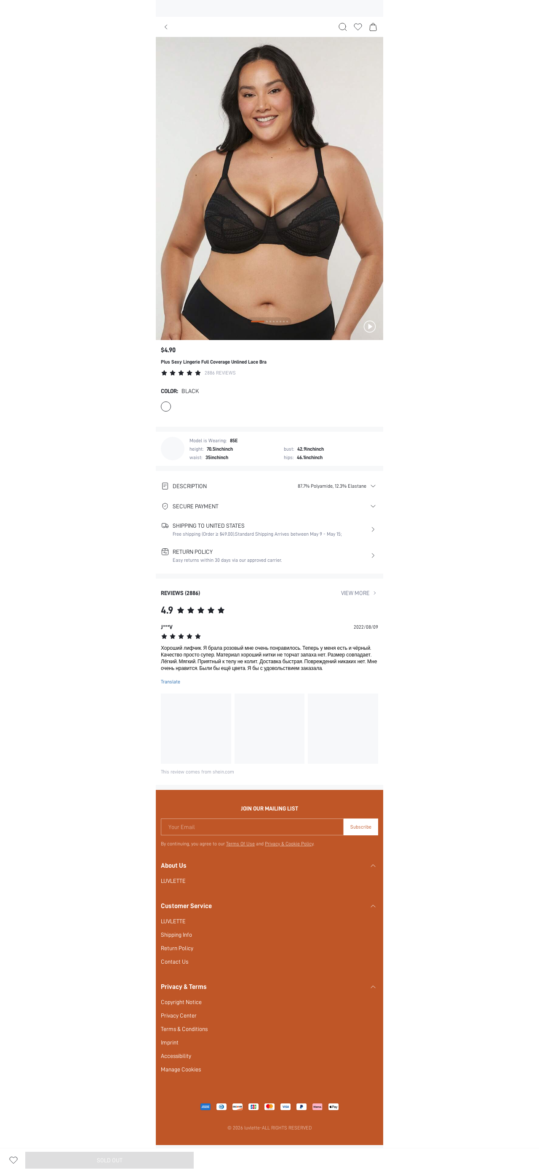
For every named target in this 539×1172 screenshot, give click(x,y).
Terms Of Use (240, 844)
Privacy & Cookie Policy (289, 844)
